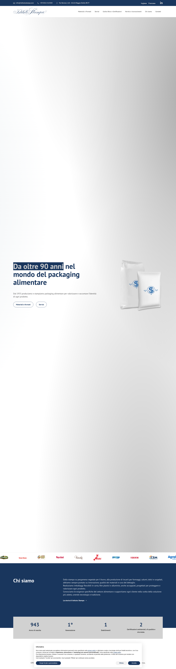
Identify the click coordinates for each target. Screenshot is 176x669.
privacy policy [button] (92, 650)
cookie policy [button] (117, 652)
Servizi (97, 12)
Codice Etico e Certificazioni (112, 12)
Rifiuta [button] (121, 663)
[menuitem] (144, 3)
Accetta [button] (134, 663)
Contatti (158, 12)
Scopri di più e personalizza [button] (48, 663)
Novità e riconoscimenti (133, 12)
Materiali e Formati (84, 12)
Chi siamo (148, 12)
